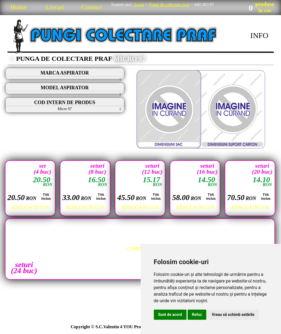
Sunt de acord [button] (170, 314)
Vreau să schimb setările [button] (233, 314)
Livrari (55, 7)
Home (18, 7)
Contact (91, 7)
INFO (259, 35)
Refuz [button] (197, 314)
